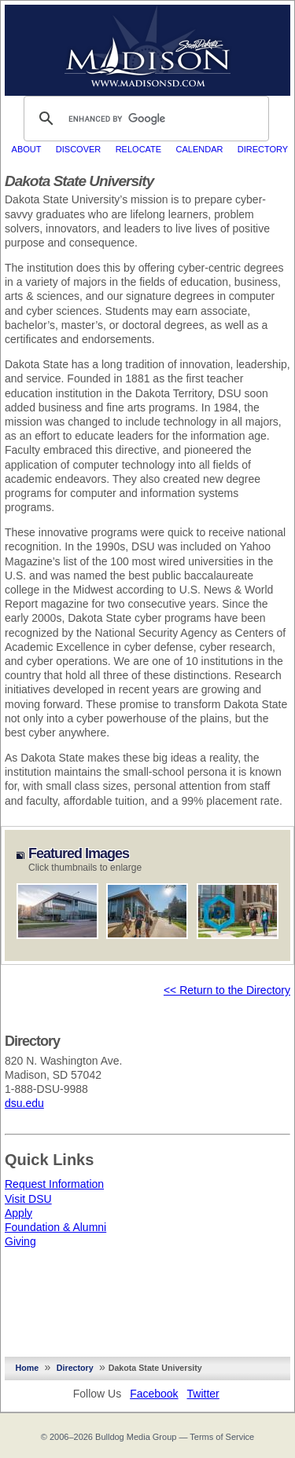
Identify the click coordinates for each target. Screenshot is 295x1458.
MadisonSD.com (147, 46)
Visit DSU (28, 1199)
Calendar (199, 149)
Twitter (203, 1393)
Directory (263, 149)
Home (27, 1367)
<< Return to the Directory (227, 990)
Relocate (138, 149)
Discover (78, 149)
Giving (20, 1241)
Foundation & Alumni (55, 1227)
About (27, 149)
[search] (143, 118)
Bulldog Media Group (135, 1437)
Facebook (154, 1393)
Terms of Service (222, 1437)
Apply (18, 1213)
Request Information (54, 1184)
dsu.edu (24, 1103)
